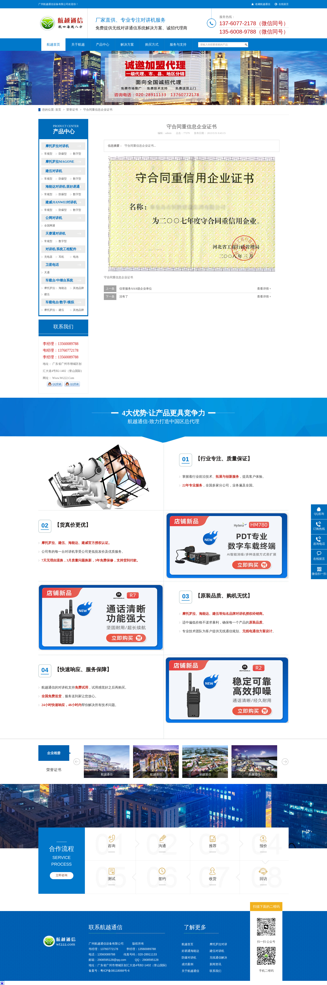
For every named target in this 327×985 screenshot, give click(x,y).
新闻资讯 (215, 964)
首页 (58, 109)
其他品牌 (78, 288)
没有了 (123, 296)
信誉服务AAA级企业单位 (135, 288)
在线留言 (284, 4)
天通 (47, 272)
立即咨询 (61, 875)
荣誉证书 (72, 109)
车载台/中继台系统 (59, 280)
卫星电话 (52, 264)
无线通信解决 (218, 957)
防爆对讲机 (189, 957)
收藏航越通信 (262, 4)
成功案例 (187, 964)
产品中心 (69, 130)
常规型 (48, 153)
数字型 (77, 153)
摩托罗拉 (49, 288)
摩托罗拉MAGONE (59, 161)
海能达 (63, 288)
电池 (75, 256)
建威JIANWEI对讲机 (61, 202)
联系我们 (215, 970)
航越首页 (187, 944)
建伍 (47, 294)
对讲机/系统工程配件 (60, 249)
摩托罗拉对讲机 (57, 146)
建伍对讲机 (53, 171)
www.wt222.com (63, 378)
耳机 (61, 256)
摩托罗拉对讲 (218, 944)
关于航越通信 (190, 970)
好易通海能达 (190, 950)
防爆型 (63, 153)
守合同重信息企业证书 (97, 109)
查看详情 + (264, 288)
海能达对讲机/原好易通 (62, 186)
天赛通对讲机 (55, 233)
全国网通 (49, 225)
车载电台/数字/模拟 (59, 302)
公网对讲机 (53, 218)
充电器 (48, 256)
